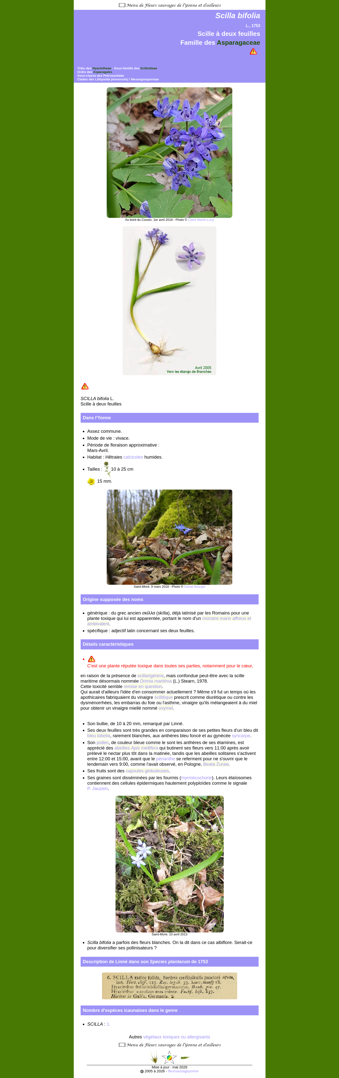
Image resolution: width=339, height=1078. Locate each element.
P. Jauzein (97, 788)
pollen (103, 742)
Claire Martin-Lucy (201, 220)
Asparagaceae (238, 42)
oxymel (166, 708)
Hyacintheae (101, 68)
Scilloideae (148, 68)
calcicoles (133, 457)
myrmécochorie (196, 777)
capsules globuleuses (147, 770)
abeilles (136, 747)
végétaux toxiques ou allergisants (176, 1036)
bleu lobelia (98, 735)
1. (109, 1024)
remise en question (143, 686)
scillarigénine (151, 675)
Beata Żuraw (216, 764)
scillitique (163, 697)
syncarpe (241, 735)
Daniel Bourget (194, 586)
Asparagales (102, 72)
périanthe (165, 758)
